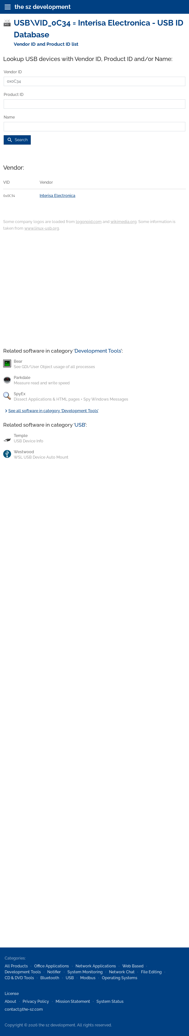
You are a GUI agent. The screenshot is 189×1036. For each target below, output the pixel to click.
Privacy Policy (36, 1001)
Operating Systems (119, 978)
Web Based (132, 966)
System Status (110, 1001)
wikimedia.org (123, 221)
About (10, 1001)
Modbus (87, 978)
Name (9, 117)
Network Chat (122, 972)
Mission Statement (73, 1001)
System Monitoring (85, 972)
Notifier (54, 972)
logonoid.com (89, 221)
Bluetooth (49, 978)
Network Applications (96, 966)
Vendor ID (13, 72)
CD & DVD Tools (19, 978)
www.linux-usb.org (41, 228)
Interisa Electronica (57, 195)
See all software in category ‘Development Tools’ (50, 410)
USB (80, 425)
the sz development (43, 6)
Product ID (13, 94)
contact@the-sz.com (24, 1009)
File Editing (151, 972)
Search (17, 140)
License (12, 993)
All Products (16, 966)
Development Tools (98, 351)
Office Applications (51, 966)
